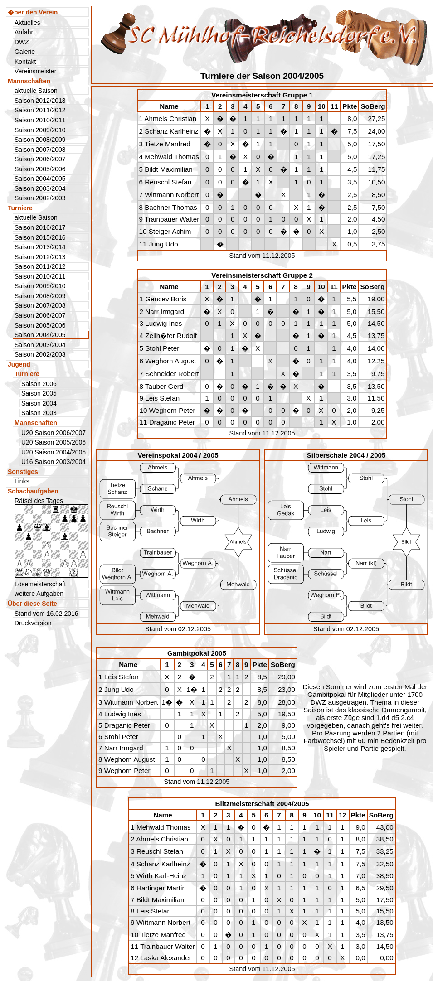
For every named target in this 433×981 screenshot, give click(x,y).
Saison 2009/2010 (40, 130)
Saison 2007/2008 (40, 149)
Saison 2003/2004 (40, 188)
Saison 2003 (39, 412)
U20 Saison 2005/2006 (53, 442)
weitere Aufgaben (39, 593)
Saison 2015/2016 (40, 237)
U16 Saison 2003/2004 (53, 461)
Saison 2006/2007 (40, 159)
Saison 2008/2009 (40, 139)
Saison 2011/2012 (40, 110)
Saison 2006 (39, 383)
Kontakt (25, 61)
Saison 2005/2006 (40, 169)
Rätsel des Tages (51, 537)
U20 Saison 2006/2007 (53, 432)
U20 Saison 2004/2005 (53, 452)
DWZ (22, 42)
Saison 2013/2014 (40, 247)
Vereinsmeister (35, 71)
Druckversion (33, 623)
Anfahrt (25, 32)
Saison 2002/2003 (40, 198)
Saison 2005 (39, 393)
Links (22, 481)
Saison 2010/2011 (40, 120)
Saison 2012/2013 (40, 100)
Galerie (25, 51)
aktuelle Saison (36, 90)
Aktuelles (27, 22)
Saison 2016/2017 (40, 227)
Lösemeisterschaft (40, 584)
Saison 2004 (39, 403)
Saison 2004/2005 (40, 178)
